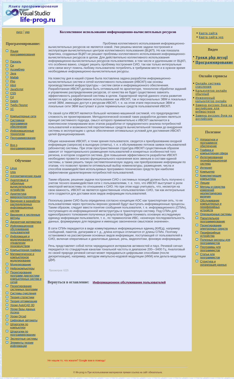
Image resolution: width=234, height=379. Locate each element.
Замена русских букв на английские (213, 117)
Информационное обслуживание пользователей (21, 229)
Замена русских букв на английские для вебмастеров (213, 108)
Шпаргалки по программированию (23, 333)
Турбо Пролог (19, 105)
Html (13, 85)
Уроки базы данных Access (22, 311)
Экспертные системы (24, 338)
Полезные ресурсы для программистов (215, 241)
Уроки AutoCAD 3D (22, 305)
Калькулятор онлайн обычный (211, 92)
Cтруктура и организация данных (213, 263)
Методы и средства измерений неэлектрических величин (212, 191)
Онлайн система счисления (208, 85)
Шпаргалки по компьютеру (19, 326)
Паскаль (15, 61)
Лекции (204, 182)
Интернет (206, 167)
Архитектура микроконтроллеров (23, 195)
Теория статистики (22, 297)
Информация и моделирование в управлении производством (21, 241)
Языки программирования (22, 53)
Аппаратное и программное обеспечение (209, 143)
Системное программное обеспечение (18, 123)
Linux (13, 168)
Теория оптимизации (23, 301)
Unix (13, 172)
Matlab (14, 77)
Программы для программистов (210, 248)
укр (27, 32)
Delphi (14, 101)
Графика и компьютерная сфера (214, 151)
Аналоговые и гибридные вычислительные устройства (21, 184)
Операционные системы (216, 214)
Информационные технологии (22, 132)
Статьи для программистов (210, 256)
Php (12, 81)
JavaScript (16, 89)
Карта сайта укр (211, 37)
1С (12, 109)
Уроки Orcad (18, 316)
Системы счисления (23, 293)
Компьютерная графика (25, 250)
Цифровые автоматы (23, 320)
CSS (13, 93)
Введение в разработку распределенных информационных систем (25, 205)
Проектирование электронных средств (214, 227)
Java (13, 73)
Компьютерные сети (23, 116)
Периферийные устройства (210, 234)
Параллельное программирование (212, 220)
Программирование (23, 138)
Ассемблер (17, 69)
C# (12, 97)
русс (19, 32)
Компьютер (207, 171)
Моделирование (20, 264)
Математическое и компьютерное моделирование (22, 257)
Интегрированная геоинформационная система (213, 160)
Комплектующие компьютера (210, 177)
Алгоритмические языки (25, 176)
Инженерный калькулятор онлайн (211, 99)
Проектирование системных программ (24, 288)
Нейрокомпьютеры (22, 268)
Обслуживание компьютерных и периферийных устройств (210, 205)
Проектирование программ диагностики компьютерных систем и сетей (25, 277)
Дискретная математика (25, 222)
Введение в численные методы (25, 216)
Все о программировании (22, 147)
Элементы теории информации (21, 344)
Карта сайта (208, 33)
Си (12, 65)
